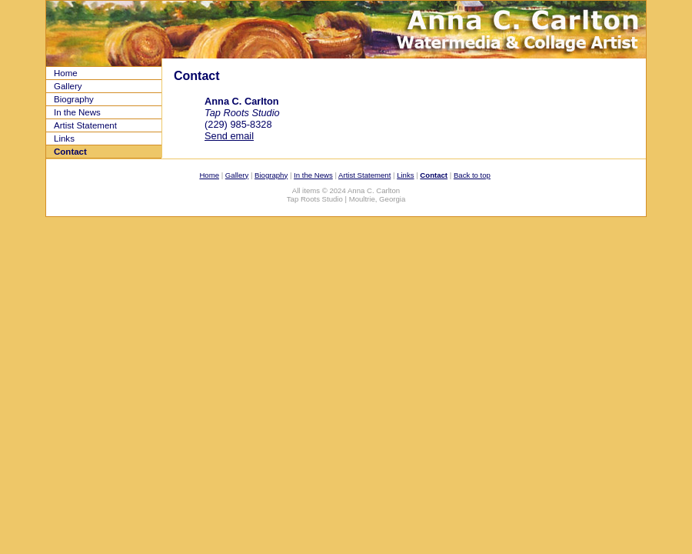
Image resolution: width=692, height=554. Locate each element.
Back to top (472, 175)
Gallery (68, 86)
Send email (229, 136)
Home (66, 73)
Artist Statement (85, 125)
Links (64, 138)
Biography (74, 99)
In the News (77, 112)
